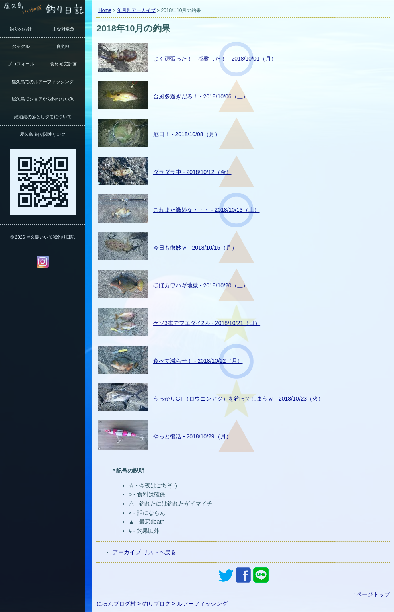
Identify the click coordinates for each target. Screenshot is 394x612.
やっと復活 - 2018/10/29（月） (192, 436)
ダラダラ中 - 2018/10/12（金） (192, 172)
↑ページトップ (371, 594)
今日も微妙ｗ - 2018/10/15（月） (195, 247)
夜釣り (63, 46)
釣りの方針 (21, 29)
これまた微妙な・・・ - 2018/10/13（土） (206, 210)
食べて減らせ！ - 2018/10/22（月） (198, 361)
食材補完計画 (63, 63)
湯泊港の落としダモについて (43, 116)
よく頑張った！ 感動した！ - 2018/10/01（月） (215, 58)
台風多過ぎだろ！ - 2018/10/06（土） (200, 96)
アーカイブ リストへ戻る (144, 552)
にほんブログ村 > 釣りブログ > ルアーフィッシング (162, 603)
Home (104, 10)
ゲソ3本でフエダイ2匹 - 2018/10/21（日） (206, 323)
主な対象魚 (63, 29)
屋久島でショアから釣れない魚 (43, 98)
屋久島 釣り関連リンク (42, 134)
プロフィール (21, 63)
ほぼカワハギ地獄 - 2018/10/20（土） (200, 285)
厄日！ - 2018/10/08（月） (186, 134)
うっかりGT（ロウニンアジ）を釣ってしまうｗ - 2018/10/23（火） (238, 398)
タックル (21, 46)
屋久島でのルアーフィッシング (43, 81)
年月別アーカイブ (136, 10)
